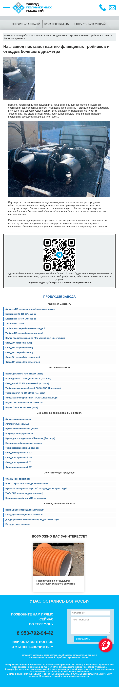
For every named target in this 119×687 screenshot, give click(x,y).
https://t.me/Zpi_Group (62, 273)
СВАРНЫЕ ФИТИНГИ (60, 304)
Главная (8, 35)
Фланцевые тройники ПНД (62, 107)
